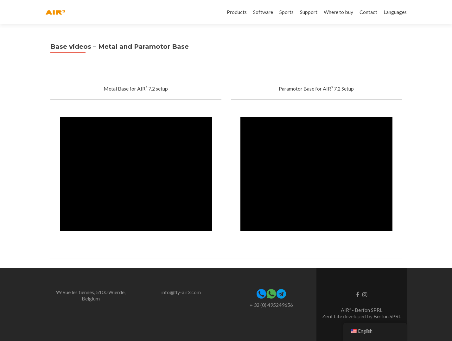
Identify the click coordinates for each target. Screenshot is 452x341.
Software (263, 12)
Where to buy (338, 12)
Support (308, 12)
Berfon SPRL (387, 316)
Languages (395, 12)
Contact (368, 12)
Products (237, 12)
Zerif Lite (332, 316)
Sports (286, 12)
